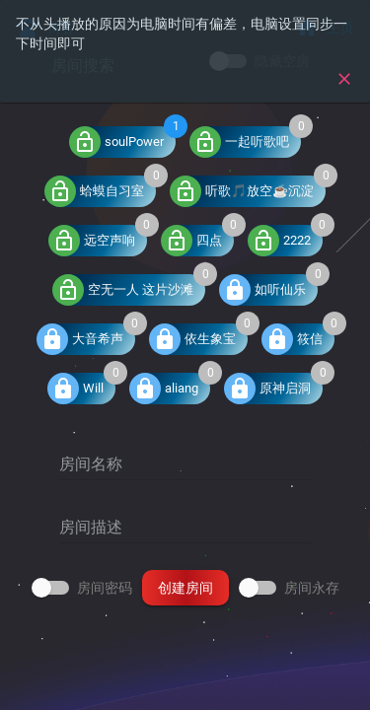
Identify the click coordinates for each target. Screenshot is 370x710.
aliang (163, 388)
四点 (191, 240)
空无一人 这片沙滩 (122, 290)
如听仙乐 (262, 290)
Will (75, 388)
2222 (279, 240)
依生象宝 (192, 339)
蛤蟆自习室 (94, 191)
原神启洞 (267, 388)
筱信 (292, 339)
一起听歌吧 (239, 142)
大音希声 (80, 339)
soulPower (116, 142)
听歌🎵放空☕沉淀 (242, 191)
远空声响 (91, 240)
